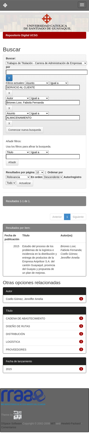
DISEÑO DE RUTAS (18, 326)
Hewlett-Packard (71, 423)
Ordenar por (55, 172)
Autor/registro (72, 177)
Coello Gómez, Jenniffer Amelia (24, 298)
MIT (53, 423)
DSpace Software (11, 423)
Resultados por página (20, 172)
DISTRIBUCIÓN (15, 334)
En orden (36, 177)
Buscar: (11, 58)
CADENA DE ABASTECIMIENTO (25, 318)
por (8, 66)
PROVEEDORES (16, 349)
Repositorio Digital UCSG (22, 35)
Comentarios (8, 427)
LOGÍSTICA (13, 341)
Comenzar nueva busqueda (24, 129)
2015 (9, 369)
